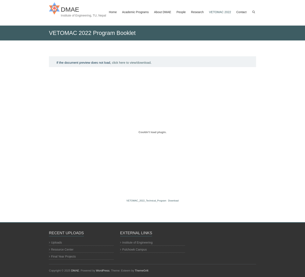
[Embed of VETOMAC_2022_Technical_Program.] (152, 132)
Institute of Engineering (137, 242)
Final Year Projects (63, 256)
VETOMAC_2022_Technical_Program (146, 200)
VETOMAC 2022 (220, 12)
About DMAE (162, 12)
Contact (241, 12)
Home (113, 12)
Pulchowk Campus (134, 249)
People (181, 12)
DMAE (70, 9)
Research (197, 12)
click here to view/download (131, 62)
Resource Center (62, 249)
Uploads (56, 242)
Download (173, 200)
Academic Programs (135, 12)
